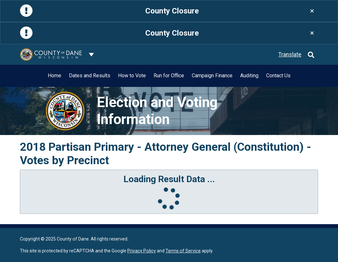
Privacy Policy (141, 250)
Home (54, 75)
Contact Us (278, 75)
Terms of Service (183, 250)
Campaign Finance (212, 75)
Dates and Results (89, 75)
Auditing (249, 75)
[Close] (312, 11)
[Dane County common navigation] (91, 54)
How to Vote (132, 75)
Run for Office (169, 75)
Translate (289, 54)
